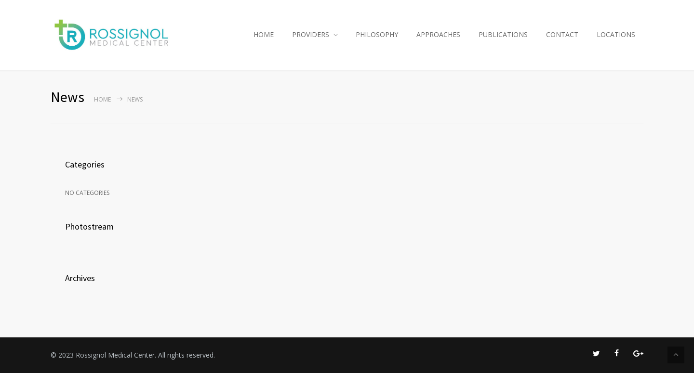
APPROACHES (438, 34)
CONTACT (562, 34)
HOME (264, 34)
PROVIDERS (310, 34)
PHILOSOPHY (377, 34)
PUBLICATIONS (503, 34)
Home (102, 99)
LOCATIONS (616, 34)
